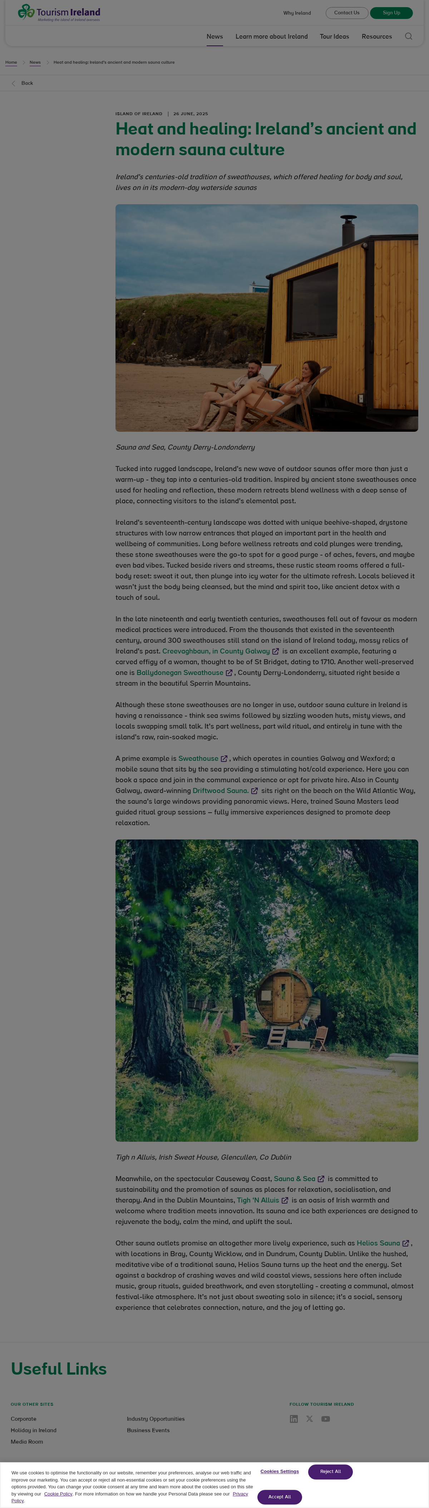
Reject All (330, 1483)
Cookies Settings (280, 1482)
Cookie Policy (58, 1505)
